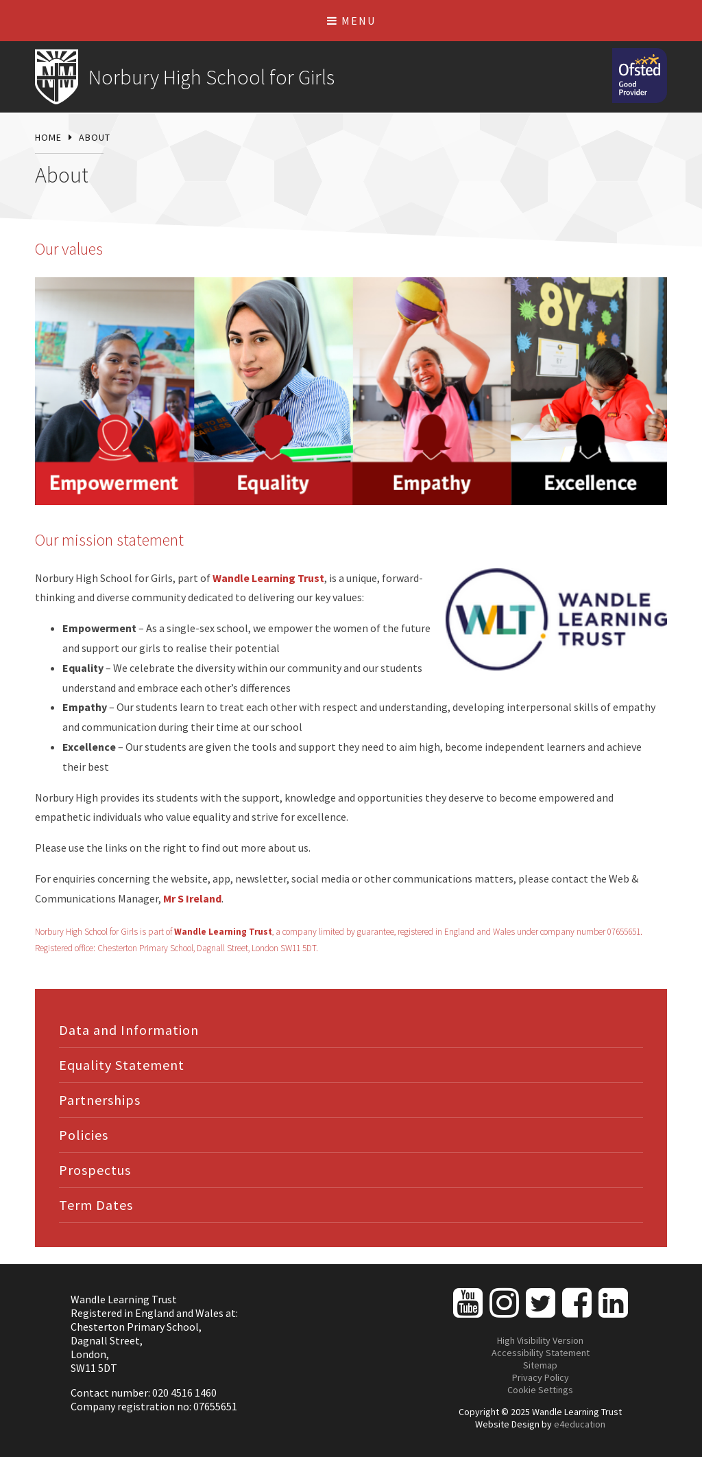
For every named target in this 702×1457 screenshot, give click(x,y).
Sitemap (540, 1365)
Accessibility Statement (541, 1353)
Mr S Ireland (192, 898)
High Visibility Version (540, 1340)
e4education (579, 1424)
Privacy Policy (540, 1377)
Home (48, 137)
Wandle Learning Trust (268, 578)
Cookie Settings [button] (540, 1390)
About (94, 137)
